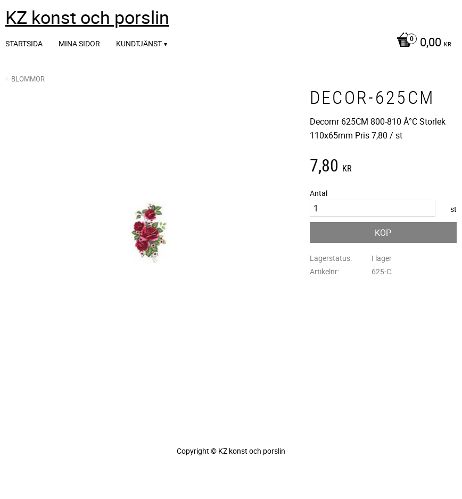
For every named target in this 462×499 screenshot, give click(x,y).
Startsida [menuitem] (24, 43)
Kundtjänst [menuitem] (139, 43)
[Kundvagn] (421, 43)
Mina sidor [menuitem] (79, 43)
